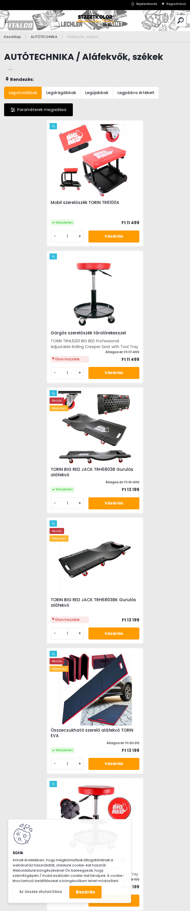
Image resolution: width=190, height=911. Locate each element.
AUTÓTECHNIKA (44, 36)
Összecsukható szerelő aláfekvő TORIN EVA (44, 482)
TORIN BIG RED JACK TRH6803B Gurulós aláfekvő (42, 347)
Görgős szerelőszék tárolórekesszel (138, 202)
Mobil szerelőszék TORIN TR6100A (44, 206)
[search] (180, 20)
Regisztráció (176, 4)
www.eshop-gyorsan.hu (107, 905)
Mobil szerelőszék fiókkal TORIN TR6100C (42, 620)
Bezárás (85, 892)
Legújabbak (96, 92)
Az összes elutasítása (40, 891)
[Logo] (95, 21)
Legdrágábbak (61, 92)
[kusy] (25, 248)
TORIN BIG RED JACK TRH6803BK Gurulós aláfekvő (134, 347)
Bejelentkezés (146, 4)
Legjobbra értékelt (135, 92)
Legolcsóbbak (23, 92)
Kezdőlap (12, 36)
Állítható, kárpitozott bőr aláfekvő (137, 618)
